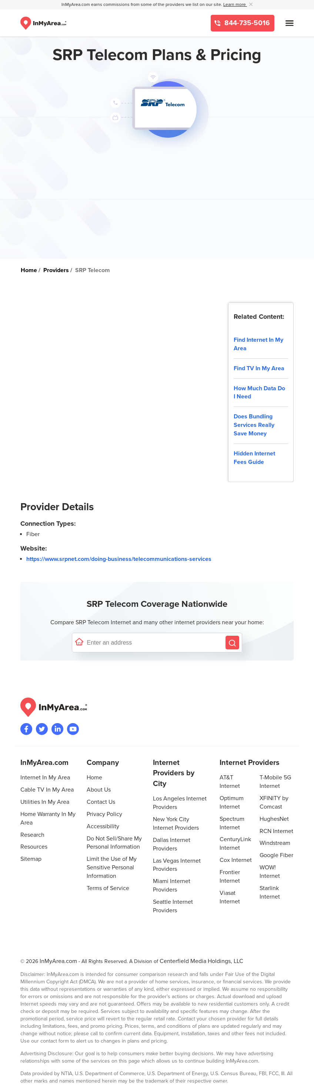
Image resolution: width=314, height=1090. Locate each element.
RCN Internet (276, 831)
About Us (99, 789)
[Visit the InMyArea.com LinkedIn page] (57, 729)
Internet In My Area (45, 777)
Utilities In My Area (44, 802)
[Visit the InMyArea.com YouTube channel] (73, 729)
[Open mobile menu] (289, 23)
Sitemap (30, 859)
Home (94, 777)
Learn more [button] (235, 4)
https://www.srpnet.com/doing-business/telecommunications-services (118, 559)
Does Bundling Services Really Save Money (254, 425)
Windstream (275, 843)
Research (32, 835)
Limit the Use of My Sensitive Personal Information (112, 867)
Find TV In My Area (259, 368)
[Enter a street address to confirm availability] (155, 642)
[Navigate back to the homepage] (43, 23)
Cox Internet (236, 860)
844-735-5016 (246, 23)
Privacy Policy (104, 814)
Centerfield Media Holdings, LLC (201, 961)
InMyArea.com (58, 961)
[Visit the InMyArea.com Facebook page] (26, 729)
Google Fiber (276, 855)
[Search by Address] (232, 642)
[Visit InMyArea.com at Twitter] (42, 729)
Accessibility (103, 826)
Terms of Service (108, 888)
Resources (33, 846)
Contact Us (101, 802)
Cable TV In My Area (47, 789)
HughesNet (274, 819)
